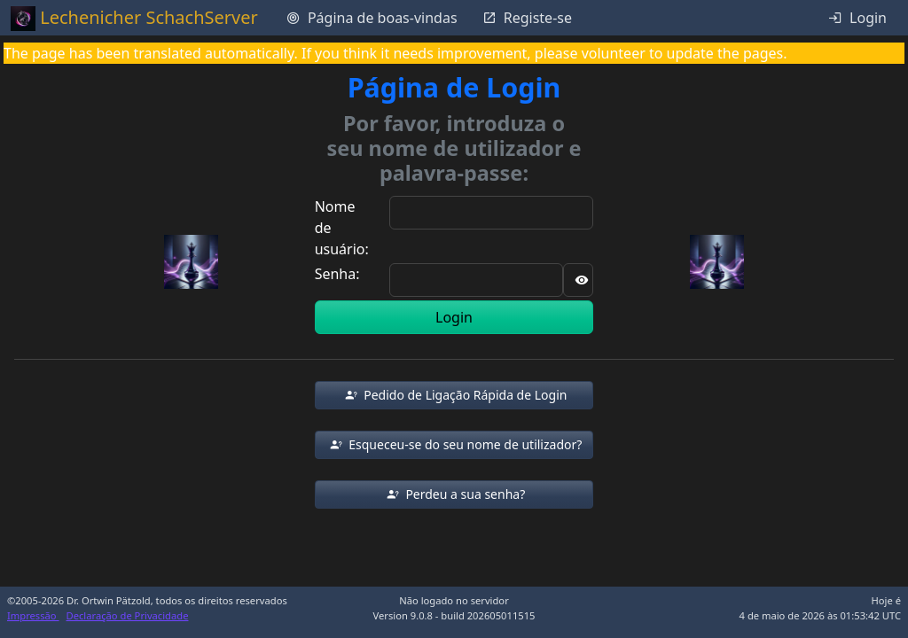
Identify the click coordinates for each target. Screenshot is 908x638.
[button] (454, 395)
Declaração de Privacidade (128, 615)
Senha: (337, 274)
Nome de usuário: (342, 228)
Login (454, 317)
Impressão (33, 615)
